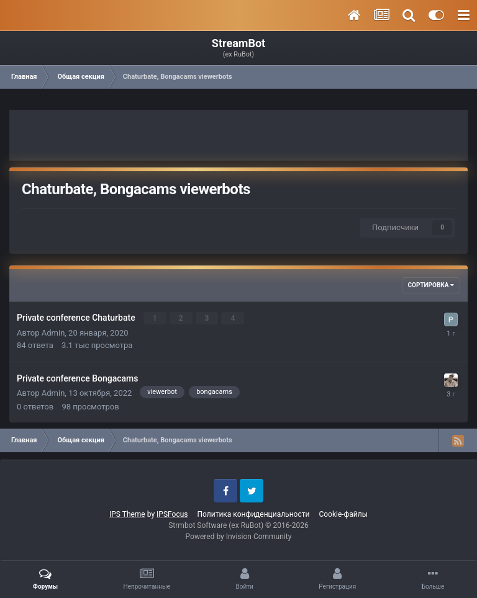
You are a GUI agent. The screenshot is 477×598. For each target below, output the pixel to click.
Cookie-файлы (343, 514)
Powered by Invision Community (239, 536)
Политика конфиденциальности (253, 514)
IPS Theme (127, 514)
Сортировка (431, 285)
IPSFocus (172, 514)
